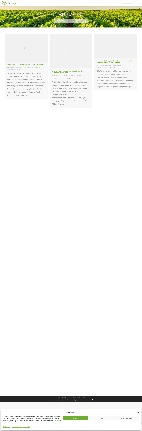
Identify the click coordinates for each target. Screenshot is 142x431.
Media (58, 75)
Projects (19, 67)
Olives (13, 67)
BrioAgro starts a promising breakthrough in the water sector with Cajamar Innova (114, 61)
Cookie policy (81, 397)
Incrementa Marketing (84, 400)
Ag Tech (99, 65)
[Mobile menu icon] (139, 3)
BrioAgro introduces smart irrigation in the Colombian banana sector (67, 71)
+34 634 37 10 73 (127, 3)
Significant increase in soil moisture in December (25, 64)
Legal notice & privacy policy (66, 397)
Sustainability (26, 67)
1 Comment (112, 67)
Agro (9, 67)
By (36, 67)
